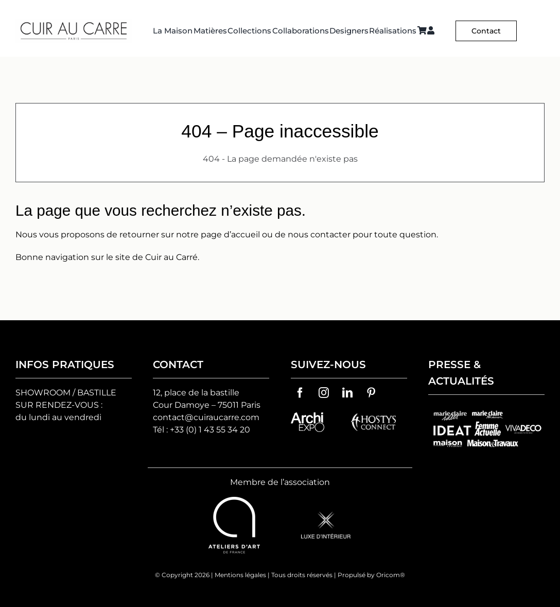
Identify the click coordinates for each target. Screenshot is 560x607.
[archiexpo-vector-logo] (307, 416)
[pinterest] (371, 393)
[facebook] (300, 393)
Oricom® (390, 575)
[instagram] (323, 393)
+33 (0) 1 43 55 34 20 (210, 430)
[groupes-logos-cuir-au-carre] (486, 409)
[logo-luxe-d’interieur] (326, 516)
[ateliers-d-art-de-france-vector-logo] (234, 501)
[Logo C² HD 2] (73, 22)
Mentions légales (240, 575)
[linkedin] (347, 393)
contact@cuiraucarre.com (206, 417)
